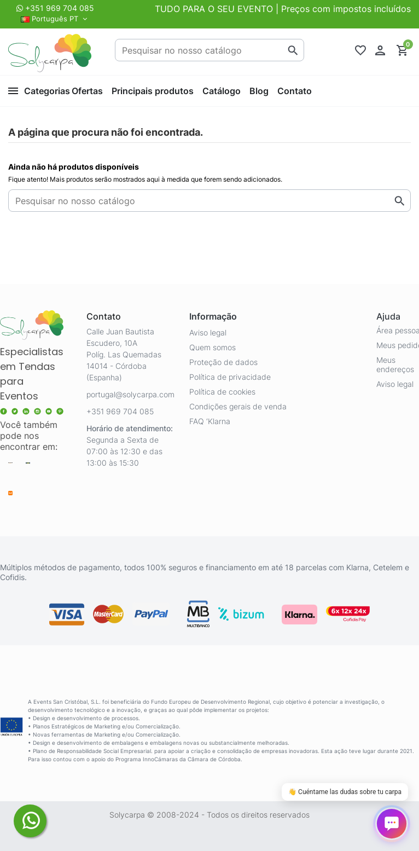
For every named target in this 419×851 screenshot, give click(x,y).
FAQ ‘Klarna (209, 421)
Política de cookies (222, 391)
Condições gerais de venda (238, 406)
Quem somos (212, 347)
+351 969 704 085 (59, 8)
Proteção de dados (223, 362)
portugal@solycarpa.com (130, 394)
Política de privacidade (230, 376)
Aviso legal (207, 332)
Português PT (55, 18)
